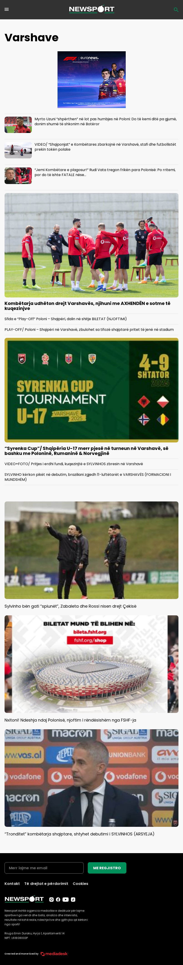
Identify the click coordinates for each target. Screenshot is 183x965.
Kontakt (12, 883)
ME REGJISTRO (107, 868)
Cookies (80, 883)
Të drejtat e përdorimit (46, 883)
